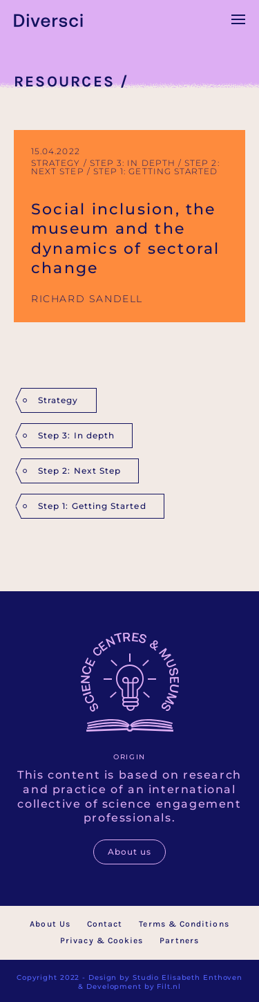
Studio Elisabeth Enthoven (187, 977)
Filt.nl (168, 986)
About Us (50, 924)
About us (130, 851)
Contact (105, 924)
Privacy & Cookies (101, 940)
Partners (179, 940)
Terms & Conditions (184, 924)
